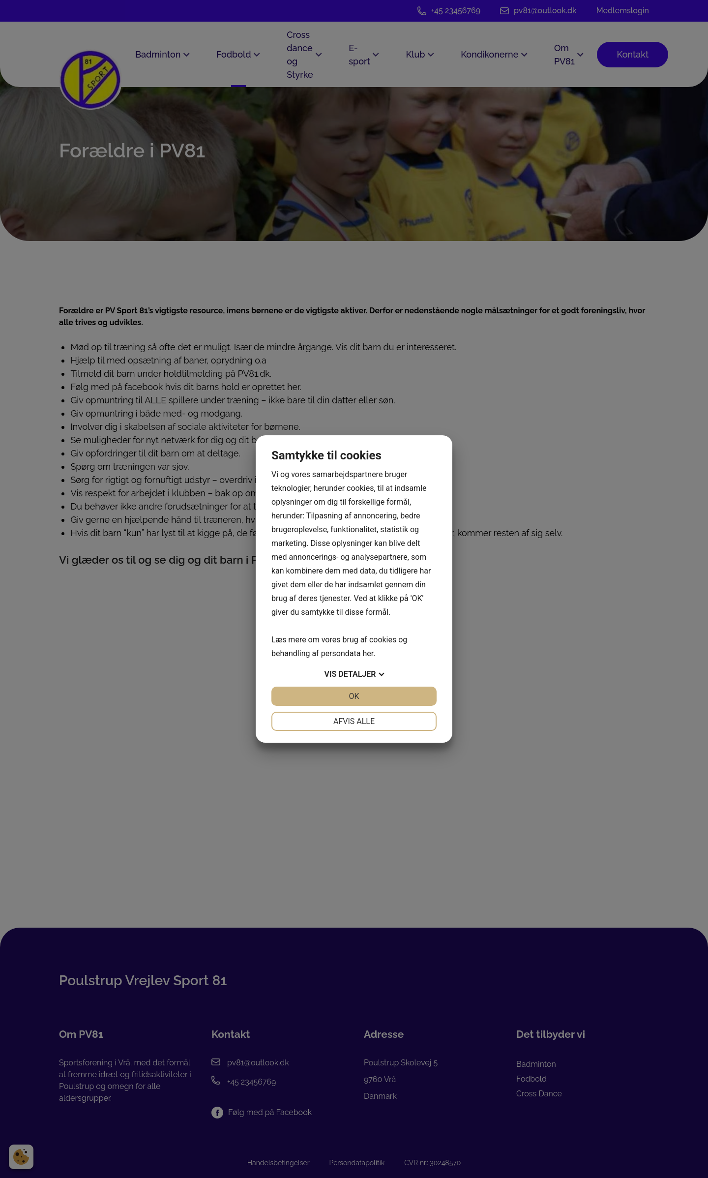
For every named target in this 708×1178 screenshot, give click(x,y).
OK (354, 696)
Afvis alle (354, 721)
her (367, 653)
